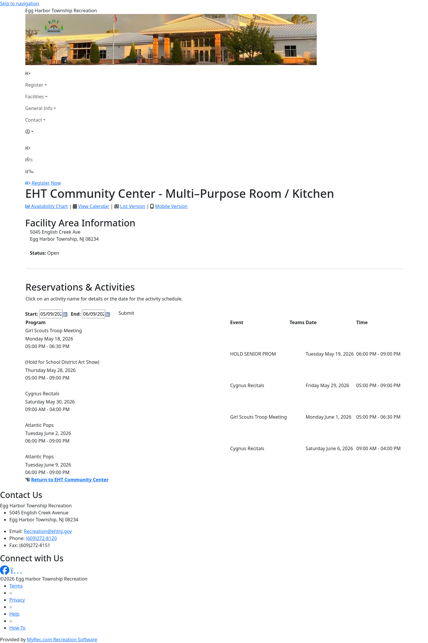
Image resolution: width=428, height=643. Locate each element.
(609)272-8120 (41, 538)
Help (14, 614)
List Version (132, 206)
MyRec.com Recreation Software (62, 639)
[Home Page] (40, 73)
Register (34, 85)
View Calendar (93, 206)
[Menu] (29, 171)
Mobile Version (171, 206)
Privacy (17, 600)
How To (17, 628)
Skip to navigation (19, 3)
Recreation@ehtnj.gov (48, 531)
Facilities (34, 96)
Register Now (46, 183)
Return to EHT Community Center (70, 479)
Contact (33, 120)
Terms (16, 586)
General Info (39, 108)
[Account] (40, 131)
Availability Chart (46, 206)
